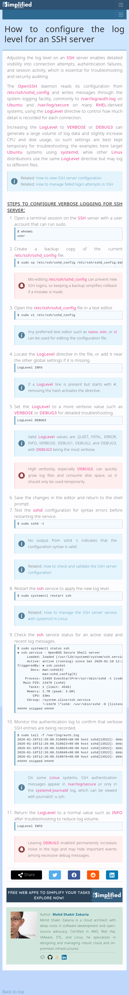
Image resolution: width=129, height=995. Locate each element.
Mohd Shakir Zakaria (71, 914)
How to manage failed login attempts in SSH (74, 184)
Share (26, 874)
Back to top (13, 991)
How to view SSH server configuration (69, 177)
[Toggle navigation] (121, 5)
